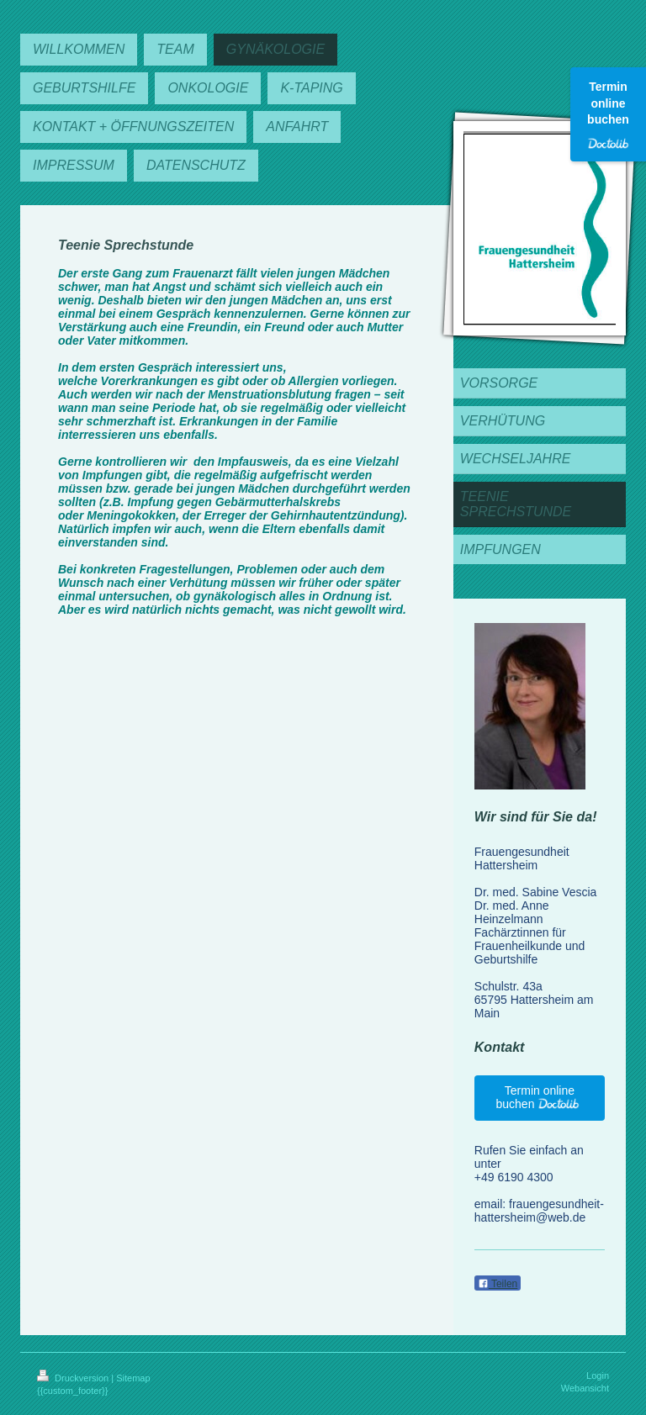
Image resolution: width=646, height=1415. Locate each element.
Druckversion (74, 1378)
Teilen (497, 1284)
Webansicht (585, 1388)
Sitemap (133, 1378)
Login (597, 1375)
